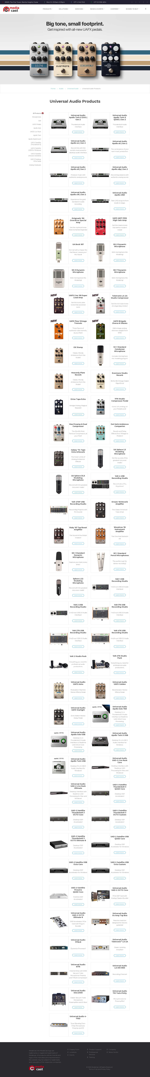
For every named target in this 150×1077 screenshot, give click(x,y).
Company (115, 9)
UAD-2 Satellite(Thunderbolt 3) (36, 143)
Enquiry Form (74, 1049)
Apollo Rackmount (35, 139)
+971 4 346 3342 (79, 2)
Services (79, 9)
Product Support (95, 1049)
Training (92, 1057)
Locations (72, 1052)
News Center (113, 1052)
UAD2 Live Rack (35, 132)
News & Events (96, 9)
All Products (37, 113)
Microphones (36, 117)
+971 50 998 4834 (99, 2)
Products (47, 9)
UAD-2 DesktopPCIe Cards (35, 160)
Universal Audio (72, 88)
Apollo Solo (37, 128)
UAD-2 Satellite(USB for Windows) (34, 149)
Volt (39, 121)
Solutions (63, 9)
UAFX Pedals (36, 124)
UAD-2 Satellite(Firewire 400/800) (34, 155)
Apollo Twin (37, 135)
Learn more (78, 132)
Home (53, 88)
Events (71, 1055)
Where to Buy (132, 9)
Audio (61, 88)
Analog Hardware (35, 165)
